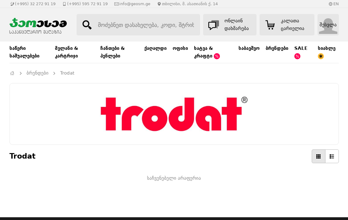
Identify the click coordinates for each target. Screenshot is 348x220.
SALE (300, 52)
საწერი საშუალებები (24, 52)
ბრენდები (277, 48)
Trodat (67, 73)
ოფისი (180, 48)
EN (336, 4)
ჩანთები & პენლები (112, 52)
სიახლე (326, 52)
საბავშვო (249, 48)
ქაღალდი (155, 48)
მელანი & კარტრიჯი (66, 52)
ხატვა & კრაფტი (207, 52)
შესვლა (328, 25)
